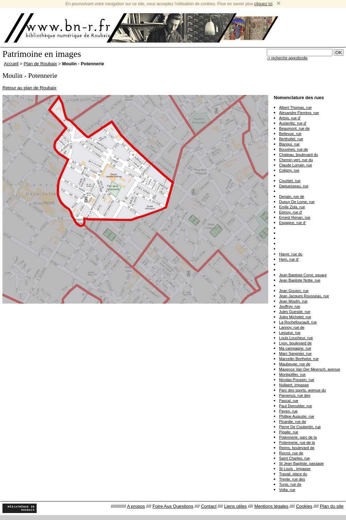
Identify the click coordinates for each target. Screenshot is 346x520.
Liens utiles (235, 506)
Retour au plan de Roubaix (29, 87)
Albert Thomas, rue (295, 107)
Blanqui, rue (289, 144)
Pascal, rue (288, 401)
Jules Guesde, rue (294, 312)
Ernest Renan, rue (294, 217)
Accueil (11, 63)
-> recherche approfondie (287, 58)
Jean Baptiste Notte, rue (300, 280)
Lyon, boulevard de (295, 343)
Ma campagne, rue (295, 348)
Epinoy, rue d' (290, 212)
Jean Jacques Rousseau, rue (304, 296)
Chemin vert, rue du (296, 160)
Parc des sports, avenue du (302, 390)
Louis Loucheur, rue (296, 338)
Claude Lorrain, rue (295, 165)
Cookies (304, 506)
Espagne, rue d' (292, 223)
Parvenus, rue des (294, 395)
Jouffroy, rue (289, 306)
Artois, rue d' (290, 118)
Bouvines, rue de (293, 149)
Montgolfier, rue (292, 374)
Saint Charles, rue (294, 458)
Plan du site (332, 506)
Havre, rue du (290, 254)
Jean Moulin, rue (293, 301)
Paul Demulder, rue (295, 406)
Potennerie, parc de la (298, 437)
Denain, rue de (291, 196)
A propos (136, 506)
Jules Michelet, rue (295, 317)
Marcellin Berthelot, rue (299, 359)
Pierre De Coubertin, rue (300, 427)
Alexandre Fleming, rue (299, 113)
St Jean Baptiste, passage (301, 463)
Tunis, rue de (290, 484)
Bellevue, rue (290, 134)
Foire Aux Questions (172, 506)
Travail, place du (293, 474)
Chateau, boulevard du (298, 155)
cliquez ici (263, 3)
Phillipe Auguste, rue (296, 416)
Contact (209, 506)
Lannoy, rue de (291, 327)
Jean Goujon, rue (294, 291)
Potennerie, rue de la (297, 442)
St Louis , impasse (294, 469)
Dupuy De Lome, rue (297, 202)
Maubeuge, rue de (294, 364)
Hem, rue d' (289, 259)
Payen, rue (288, 411)
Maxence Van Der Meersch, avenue (309, 369)
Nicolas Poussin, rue (296, 380)
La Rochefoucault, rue (298, 322)
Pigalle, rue (288, 432)
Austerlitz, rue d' (293, 123)
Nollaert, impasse (294, 385)
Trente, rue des (292, 479)
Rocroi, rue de (291, 453)
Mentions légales (271, 506)
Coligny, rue (289, 170)
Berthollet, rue (291, 139)
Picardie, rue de (292, 421)
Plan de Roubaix (40, 63)
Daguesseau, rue (293, 186)
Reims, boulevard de (296, 448)
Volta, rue (287, 490)
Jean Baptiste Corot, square (303, 275)
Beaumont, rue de (294, 128)
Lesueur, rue (289, 332)
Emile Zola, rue (292, 207)
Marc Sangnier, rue (295, 353)
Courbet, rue (289, 181)
